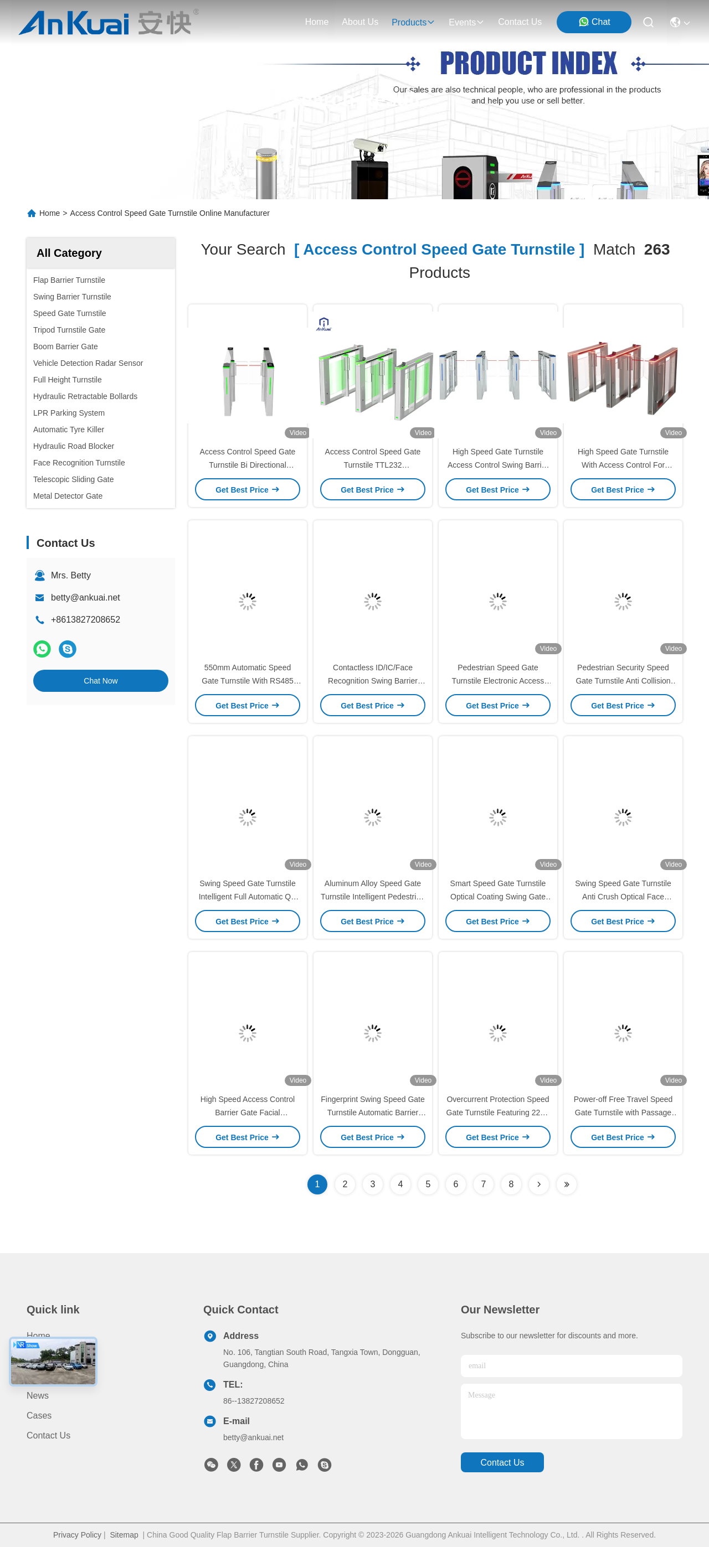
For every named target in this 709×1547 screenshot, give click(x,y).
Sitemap (124, 1534)
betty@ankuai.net (85, 597)
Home (317, 22)
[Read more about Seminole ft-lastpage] (567, 1184)
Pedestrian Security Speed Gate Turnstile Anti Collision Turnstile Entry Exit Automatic (623, 681)
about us (360, 22)
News (38, 1395)
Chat (594, 21)
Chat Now (100, 680)
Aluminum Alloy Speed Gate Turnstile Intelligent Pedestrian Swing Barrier (373, 896)
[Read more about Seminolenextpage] (539, 1184)
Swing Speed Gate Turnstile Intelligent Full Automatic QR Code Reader (248, 896)
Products (44, 1355)
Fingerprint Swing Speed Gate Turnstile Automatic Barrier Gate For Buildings (373, 1112)
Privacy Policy (77, 1534)
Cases (39, 1415)
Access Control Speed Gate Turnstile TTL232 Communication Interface (373, 465)
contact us (520, 22)
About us (45, 1375)
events (467, 22)
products (413, 22)
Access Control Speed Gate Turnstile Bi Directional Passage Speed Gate (248, 465)
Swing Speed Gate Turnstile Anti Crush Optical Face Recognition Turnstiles (623, 896)
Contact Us (48, 1435)
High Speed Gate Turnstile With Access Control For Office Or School (623, 465)
